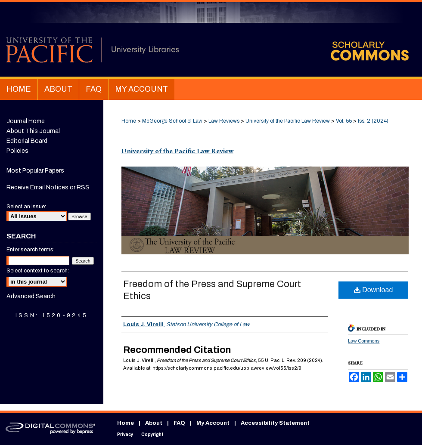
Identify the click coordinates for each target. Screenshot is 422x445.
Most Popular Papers (35, 170)
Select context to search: (37, 271)
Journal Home (25, 121)
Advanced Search (31, 296)
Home (128, 121)
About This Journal (33, 131)
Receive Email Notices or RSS (48, 187)
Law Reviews (223, 121)
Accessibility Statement (275, 423)
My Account (213, 423)
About (153, 423)
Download (373, 290)
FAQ (179, 423)
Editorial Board (26, 141)
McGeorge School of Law (172, 121)
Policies (17, 151)
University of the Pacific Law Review (287, 121)
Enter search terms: (30, 250)
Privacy (125, 434)
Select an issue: (26, 207)
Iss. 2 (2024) (373, 121)
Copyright (152, 434)
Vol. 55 (344, 121)
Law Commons (363, 340)
